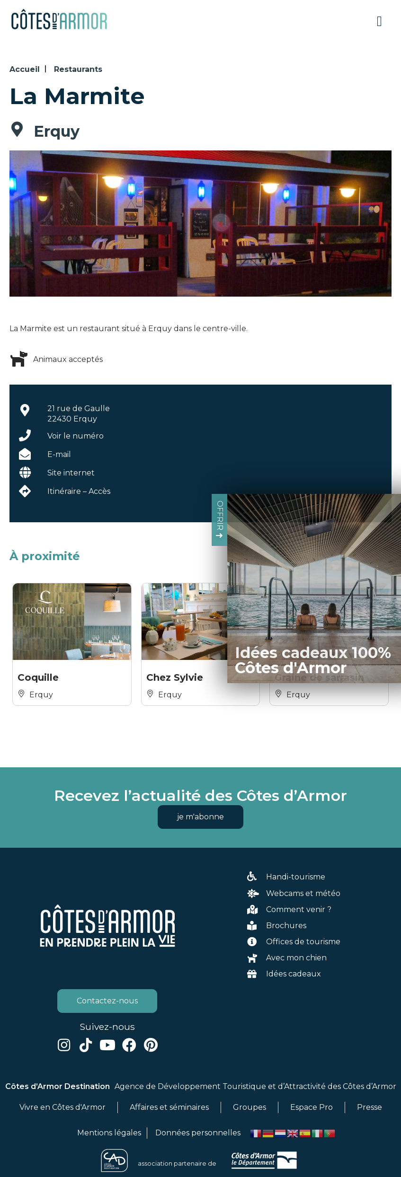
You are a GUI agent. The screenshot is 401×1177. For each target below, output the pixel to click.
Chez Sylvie (174, 677)
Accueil (24, 69)
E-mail (59, 454)
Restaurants (78, 69)
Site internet (71, 472)
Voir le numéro (75, 435)
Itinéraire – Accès (78, 491)
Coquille (38, 677)
